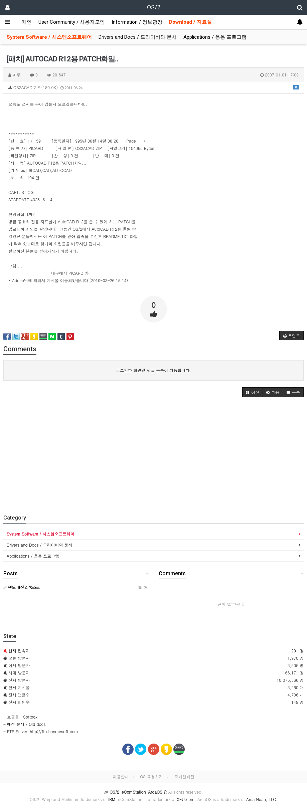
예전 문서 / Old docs (26, 724)
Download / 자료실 (190, 22)
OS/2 (153, 7)
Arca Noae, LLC (261, 799)
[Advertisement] (153, 454)
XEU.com (186, 799)
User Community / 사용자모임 (71, 22)
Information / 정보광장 (137, 22)
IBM (111, 799)
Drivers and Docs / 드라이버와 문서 (138, 37)
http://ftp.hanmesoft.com (54, 731)
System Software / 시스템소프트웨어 (49, 37)
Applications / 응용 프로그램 (215, 37)
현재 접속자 (19, 650)
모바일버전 (184, 776)
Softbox (30, 717)
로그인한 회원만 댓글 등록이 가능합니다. (153, 370)
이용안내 (121, 776)
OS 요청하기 (151, 776)
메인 (27, 22)
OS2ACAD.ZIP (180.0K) (153, 87)
